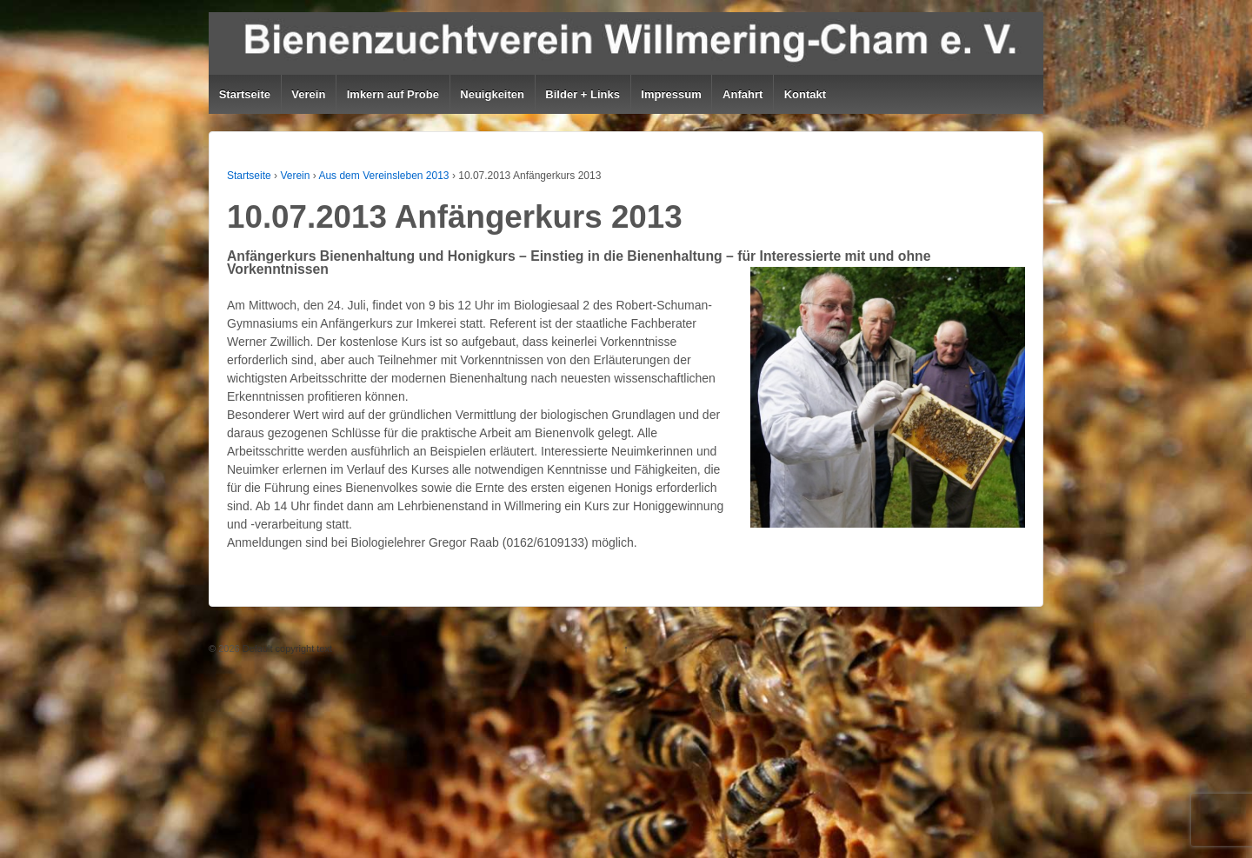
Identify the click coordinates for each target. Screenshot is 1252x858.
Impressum (671, 94)
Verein (308, 94)
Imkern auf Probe (393, 94)
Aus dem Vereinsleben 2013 (383, 176)
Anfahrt (743, 94)
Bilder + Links (582, 94)
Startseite (244, 94)
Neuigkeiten (492, 94)
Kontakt (805, 94)
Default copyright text (286, 648)
